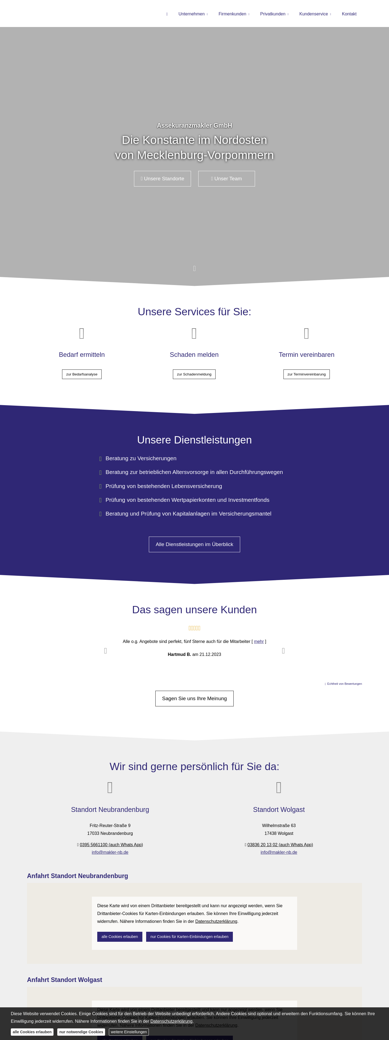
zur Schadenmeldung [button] (194, 369)
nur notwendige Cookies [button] (81, 1032)
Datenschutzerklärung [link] (216, 921)
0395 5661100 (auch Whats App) (111, 844)
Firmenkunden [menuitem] (232, 14)
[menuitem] (167, 13)
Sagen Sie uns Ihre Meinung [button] (194, 698)
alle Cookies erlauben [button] (120, 936)
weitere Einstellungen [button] (129, 1032)
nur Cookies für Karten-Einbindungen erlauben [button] (189, 936)
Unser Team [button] (226, 178)
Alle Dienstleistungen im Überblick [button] (194, 544)
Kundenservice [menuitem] (313, 14)
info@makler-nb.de (110, 852)
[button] (194, 271)
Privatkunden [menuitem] (272, 14)
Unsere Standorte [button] (162, 178)
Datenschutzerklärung (171, 1021)
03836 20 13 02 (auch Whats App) (280, 844)
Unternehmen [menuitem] (192, 14)
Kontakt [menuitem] (349, 14)
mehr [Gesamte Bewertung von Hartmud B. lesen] (259, 641)
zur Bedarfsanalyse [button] (82, 369)
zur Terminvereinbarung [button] (306, 369)
